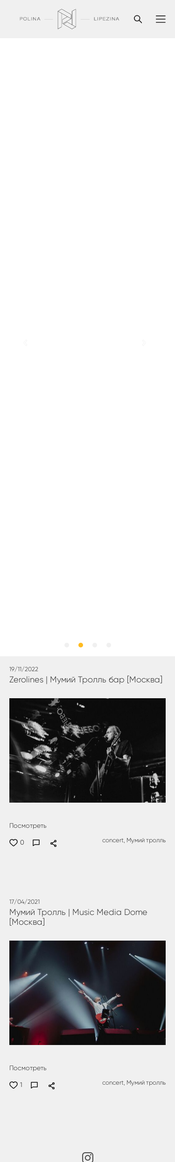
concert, (113, 840)
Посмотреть (28, 826)
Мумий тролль (145, 840)
